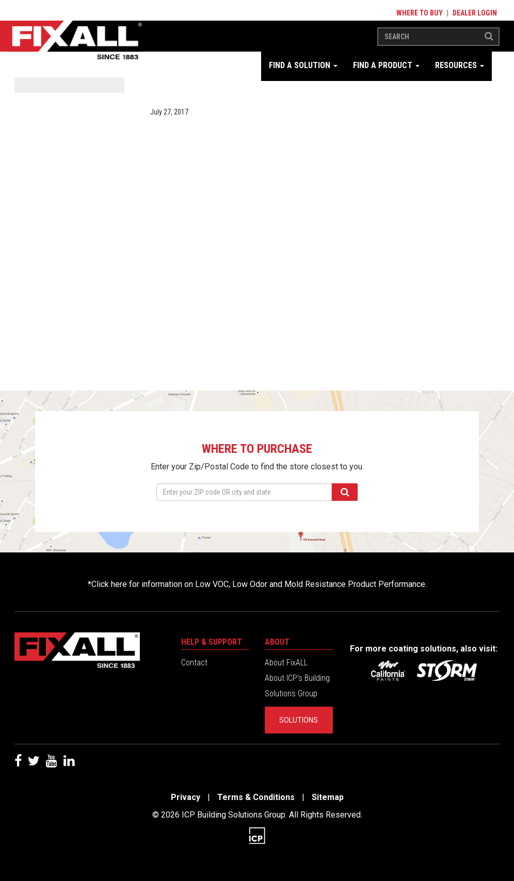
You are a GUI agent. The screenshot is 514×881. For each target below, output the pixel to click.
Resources (459, 65)
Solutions (298, 720)
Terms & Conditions (256, 797)
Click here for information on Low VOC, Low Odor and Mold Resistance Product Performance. (259, 584)
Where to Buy (419, 13)
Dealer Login (475, 13)
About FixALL (286, 662)
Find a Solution (303, 65)
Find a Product (386, 65)
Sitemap (328, 797)
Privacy (185, 797)
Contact (194, 662)
